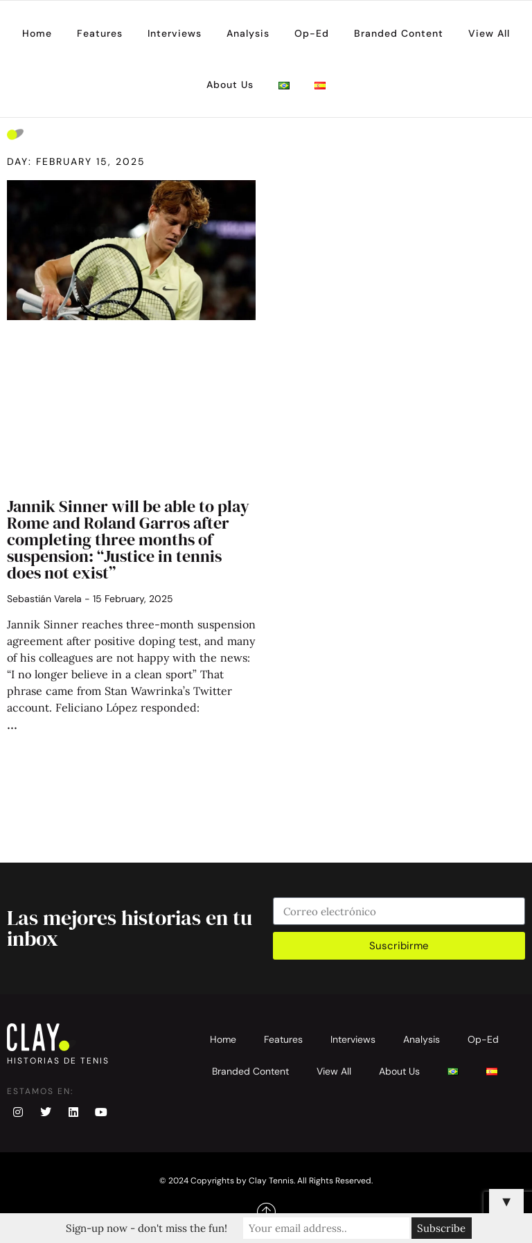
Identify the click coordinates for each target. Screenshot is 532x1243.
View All (489, 33)
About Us (230, 84)
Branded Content (398, 33)
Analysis (248, 33)
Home (37, 33)
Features (100, 33)
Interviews (175, 33)
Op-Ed (311, 33)
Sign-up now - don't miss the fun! (146, 1228)
